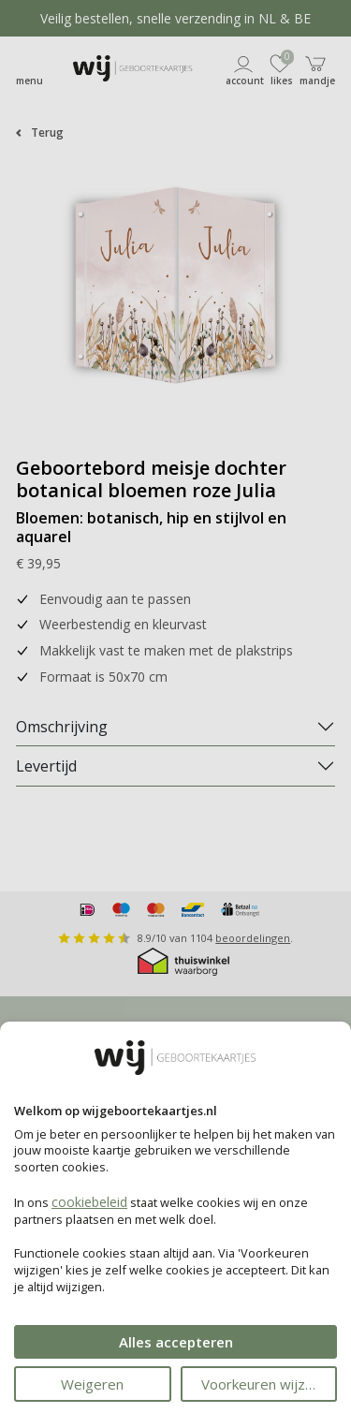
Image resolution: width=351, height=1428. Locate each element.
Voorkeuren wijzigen (266, 1384)
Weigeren (92, 1384)
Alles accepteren (176, 1341)
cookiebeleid (89, 1202)
